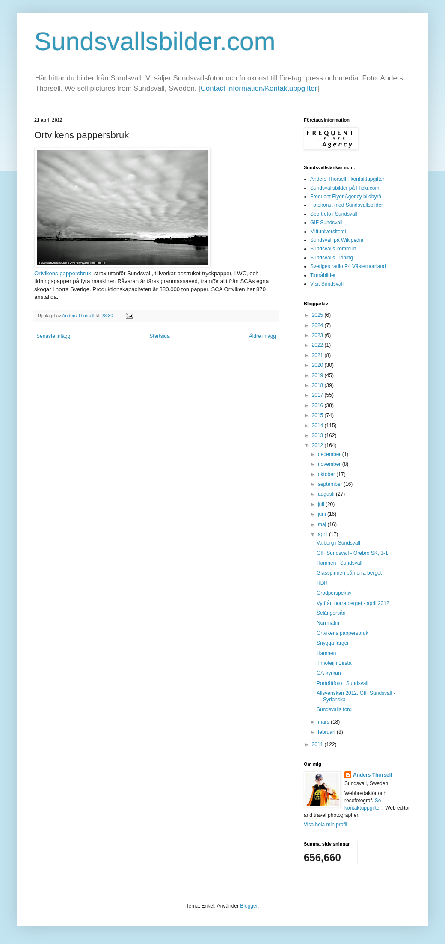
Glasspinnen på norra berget (349, 573)
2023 (318, 335)
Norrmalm (328, 623)
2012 (318, 445)
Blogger (249, 906)
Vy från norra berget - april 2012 (353, 603)
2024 (318, 325)
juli (322, 504)
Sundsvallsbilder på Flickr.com (344, 188)
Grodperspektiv (334, 593)
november (330, 464)
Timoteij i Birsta (334, 663)
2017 (318, 395)
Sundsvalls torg (334, 709)
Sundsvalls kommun (333, 249)
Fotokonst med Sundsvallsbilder (346, 205)
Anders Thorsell (78, 315)
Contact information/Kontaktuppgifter (259, 88)
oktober (327, 474)
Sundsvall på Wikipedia (336, 240)
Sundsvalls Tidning (331, 258)
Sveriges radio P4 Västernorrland (348, 266)
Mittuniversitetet (328, 232)
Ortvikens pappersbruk (62, 273)
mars (324, 722)
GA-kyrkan (329, 673)
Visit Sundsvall (327, 284)
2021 (318, 355)
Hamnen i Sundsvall (339, 563)
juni (322, 514)
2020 (318, 365)
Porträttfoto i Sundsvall (342, 683)
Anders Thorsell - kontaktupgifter (347, 179)
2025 (318, 315)
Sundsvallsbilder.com (155, 41)
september (331, 484)
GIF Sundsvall (326, 223)
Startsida (159, 336)
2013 (318, 435)
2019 (318, 375)
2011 (318, 744)
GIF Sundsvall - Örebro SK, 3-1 (352, 553)
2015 (318, 415)
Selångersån (331, 613)
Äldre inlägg (262, 336)
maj (323, 524)
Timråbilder (323, 275)
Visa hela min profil (325, 825)
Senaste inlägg (53, 336)
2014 (318, 426)
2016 (318, 405)
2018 (318, 385)
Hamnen (326, 653)
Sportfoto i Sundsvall (333, 214)
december (330, 454)
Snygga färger (333, 643)
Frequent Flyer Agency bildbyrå (345, 197)
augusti (327, 494)
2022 (318, 345)
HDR (322, 583)
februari (327, 732)
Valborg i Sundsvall (338, 543)
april (323, 534)
